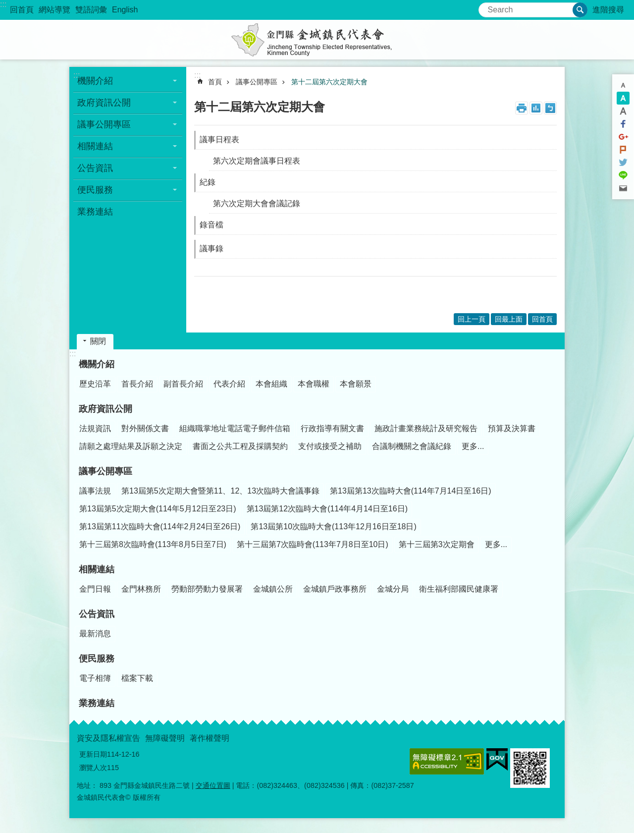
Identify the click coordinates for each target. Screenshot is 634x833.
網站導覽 (54, 9)
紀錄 (207, 182)
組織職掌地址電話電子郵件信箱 (234, 428)
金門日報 (95, 589)
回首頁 (22, 9)
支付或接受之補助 (330, 446)
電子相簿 (95, 678)
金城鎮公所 (273, 589)
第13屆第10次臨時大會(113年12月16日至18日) (333, 526)
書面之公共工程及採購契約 (240, 446)
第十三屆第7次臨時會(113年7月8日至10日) (312, 544)
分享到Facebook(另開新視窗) (623, 123)
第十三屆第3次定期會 (437, 544)
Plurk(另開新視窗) (623, 149)
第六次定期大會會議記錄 (256, 203)
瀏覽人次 (93, 768)
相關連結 (95, 146)
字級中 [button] (623, 98)
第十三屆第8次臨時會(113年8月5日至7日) (152, 544)
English (125, 9)
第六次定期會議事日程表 (256, 161)
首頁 (215, 82)
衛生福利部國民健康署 (458, 589)
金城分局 (393, 589)
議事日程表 (219, 139)
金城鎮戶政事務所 (335, 589)
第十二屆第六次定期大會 (329, 82)
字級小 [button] (623, 85)
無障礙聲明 (165, 738)
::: (3, 4)
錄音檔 (211, 225)
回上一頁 (471, 319)
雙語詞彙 (91, 9)
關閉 (98, 341)
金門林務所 (141, 589)
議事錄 (211, 248)
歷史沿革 (95, 384)
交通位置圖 (213, 785)
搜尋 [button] (580, 9)
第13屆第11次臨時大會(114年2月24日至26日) (159, 526)
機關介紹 (95, 81)
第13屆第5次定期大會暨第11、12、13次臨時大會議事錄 (220, 491)
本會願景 (355, 384)
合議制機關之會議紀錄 (411, 446)
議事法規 (95, 491)
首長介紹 (137, 384)
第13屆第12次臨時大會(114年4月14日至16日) (327, 508)
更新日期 (93, 754)
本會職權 (313, 384)
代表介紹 (229, 384)
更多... (473, 446)
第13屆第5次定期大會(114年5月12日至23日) (157, 508)
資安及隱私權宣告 (108, 738)
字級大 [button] (623, 111)
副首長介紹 (183, 384)
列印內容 (521, 108)
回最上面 (509, 319)
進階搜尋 (608, 9)
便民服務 (95, 190)
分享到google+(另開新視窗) (623, 136)
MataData (535, 108)
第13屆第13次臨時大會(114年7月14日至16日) (410, 491)
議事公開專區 (104, 124)
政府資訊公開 (104, 103)
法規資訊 (95, 428)
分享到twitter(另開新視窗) (623, 162)
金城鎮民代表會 (317, 39)
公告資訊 (95, 168)
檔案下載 (137, 678)
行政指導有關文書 (332, 428)
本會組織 (271, 384)
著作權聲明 (209, 738)
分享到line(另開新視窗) (623, 175)
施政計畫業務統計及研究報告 (425, 428)
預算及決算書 (511, 428)
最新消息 (95, 633)
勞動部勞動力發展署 (207, 589)
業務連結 (95, 212)
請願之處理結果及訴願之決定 (130, 446)
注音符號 (550, 108)
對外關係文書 (145, 428)
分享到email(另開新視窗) (623, 188)
